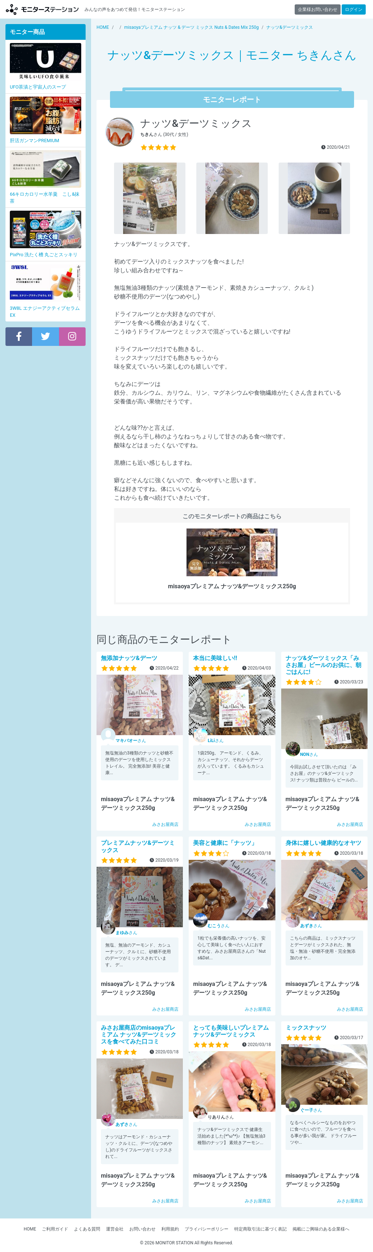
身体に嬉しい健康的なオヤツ (323, 842)
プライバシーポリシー (206, 1229)
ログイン (353, 9)
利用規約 (170, 1229)
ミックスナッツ (306, 1027)
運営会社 (114, 1229)
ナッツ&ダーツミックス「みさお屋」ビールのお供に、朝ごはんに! (323, 665)
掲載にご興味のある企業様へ (320, 1229)
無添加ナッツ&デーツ (129, 658)
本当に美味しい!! (215, 658)
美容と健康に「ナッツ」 (225, 842)
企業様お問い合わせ (317, 9)
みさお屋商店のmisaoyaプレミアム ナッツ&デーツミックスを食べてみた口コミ (138, 1034)
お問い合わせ (142, 1229)
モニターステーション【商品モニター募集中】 (42, 9)
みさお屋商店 (165, 824)
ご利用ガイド (55, 1229)
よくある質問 (87, 1229)
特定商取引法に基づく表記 (260, 1229)
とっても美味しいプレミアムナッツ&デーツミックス (231, 1031)
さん (130, 740)
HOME (30, 1229)
